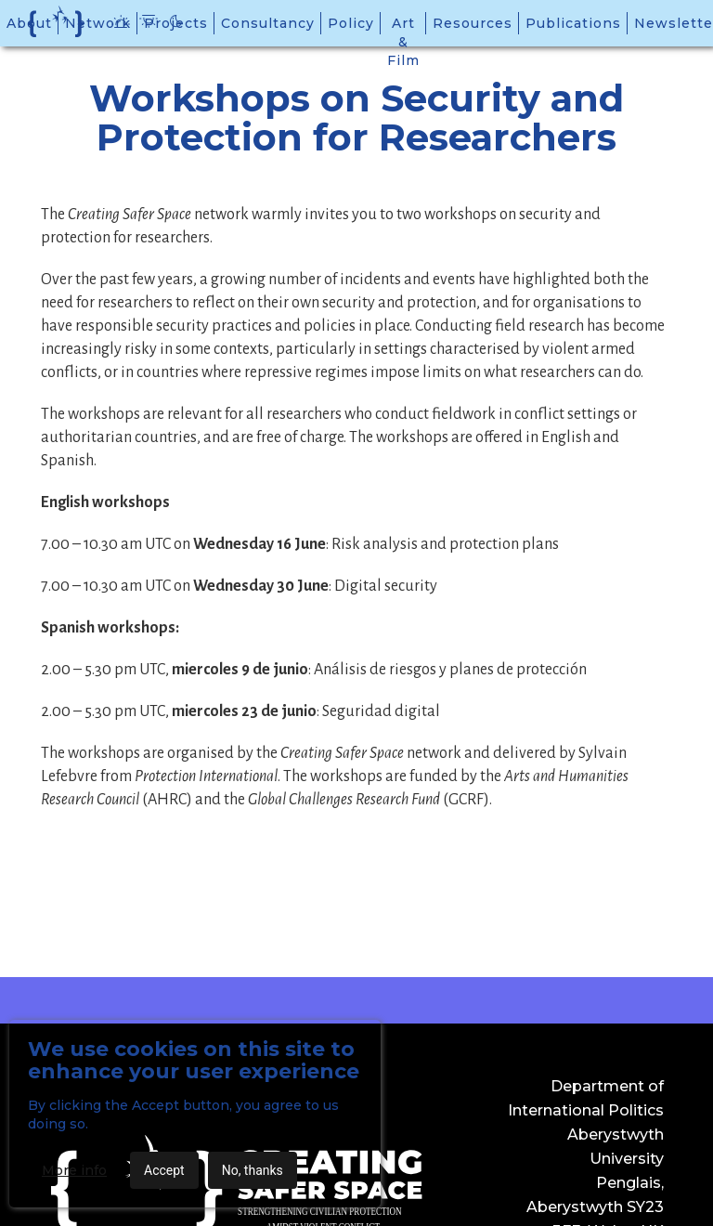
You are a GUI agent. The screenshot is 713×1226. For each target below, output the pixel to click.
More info (74, 1170)
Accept (164, 1170)
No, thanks (252, 1170)
